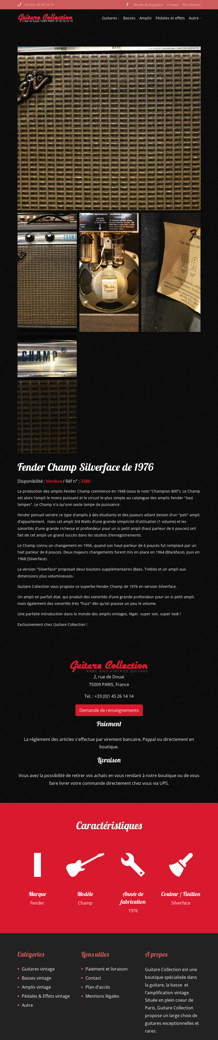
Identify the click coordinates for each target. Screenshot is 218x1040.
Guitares (110, 17)
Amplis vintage (36, 987)
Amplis (145, 17)
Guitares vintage (38, 969)
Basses (129, 17)
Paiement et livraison (107, 969)
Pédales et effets (170, 17)
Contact (172, 4)
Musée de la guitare (148, 4)
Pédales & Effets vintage (46, 996)
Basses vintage (36, 978)
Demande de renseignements (109, 710)
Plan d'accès (191, 4)
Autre (195, 17)
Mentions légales (102, 996)
